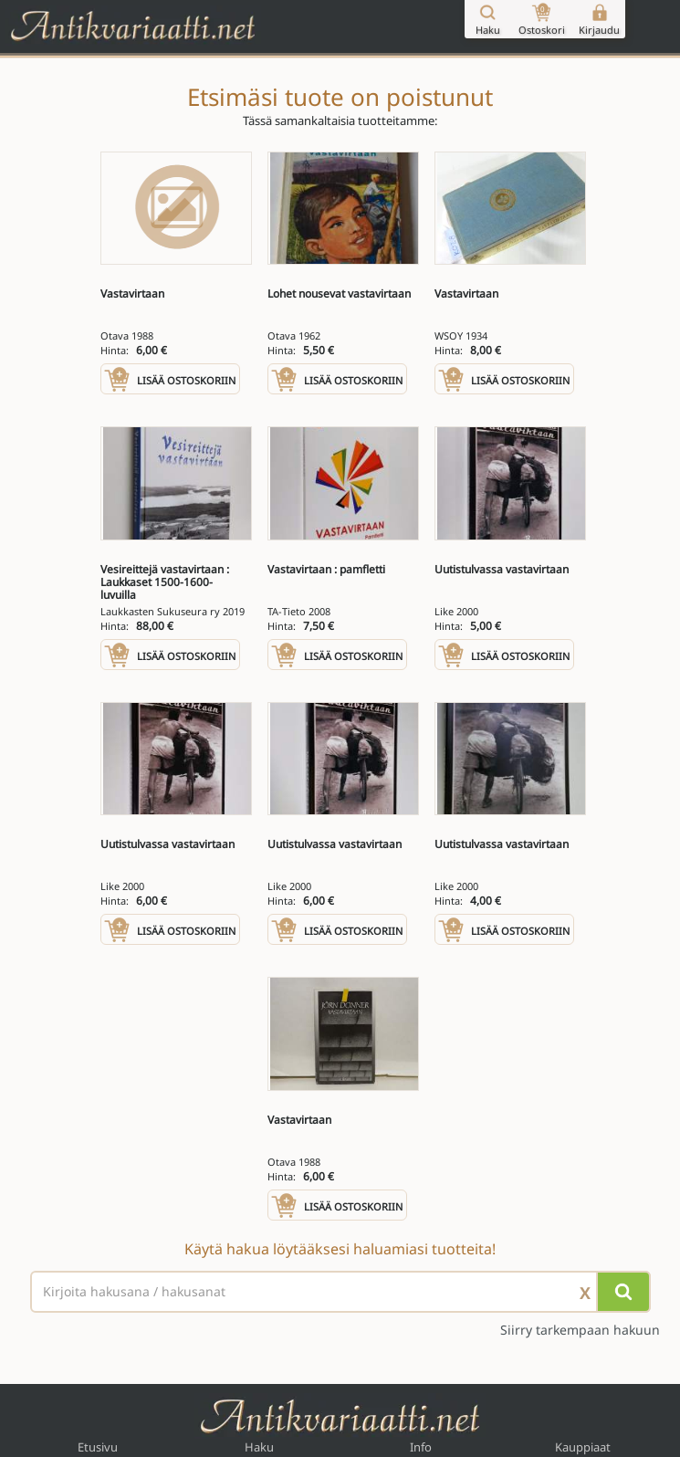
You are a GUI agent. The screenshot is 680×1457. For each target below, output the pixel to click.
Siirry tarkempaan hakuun (580, 1330)
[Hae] (623, 1292)
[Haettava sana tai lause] (340, 1292)
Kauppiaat (583, 1447)
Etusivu (98, 1447)
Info (421, 1447)
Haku (259, 1447)
